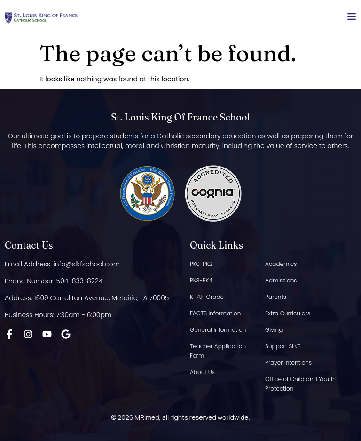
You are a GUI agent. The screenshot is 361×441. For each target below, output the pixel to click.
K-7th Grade (207, 297)
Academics (281, 264)
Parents (275, 297)
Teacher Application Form (218, 351)
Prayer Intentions (288, 363)
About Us (202, 372)
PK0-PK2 (201, 264)
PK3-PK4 (201, 280)
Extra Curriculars (287, 313)
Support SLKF (282, 346)
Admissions (281, 280)
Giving (274, 330)
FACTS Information (215, 313)
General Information (218, 330)
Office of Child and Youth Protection (300, 384)
